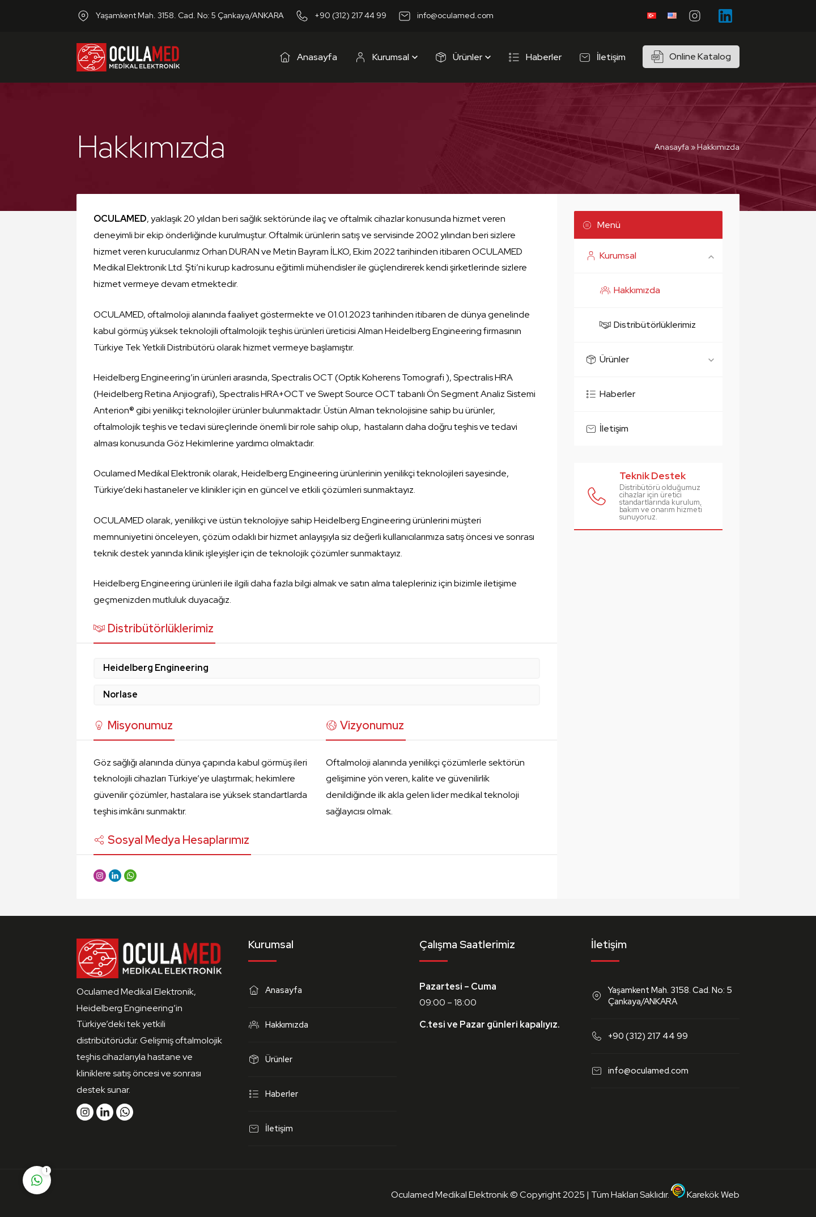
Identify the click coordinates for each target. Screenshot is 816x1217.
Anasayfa (671, 147)
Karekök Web (705, 1195)
